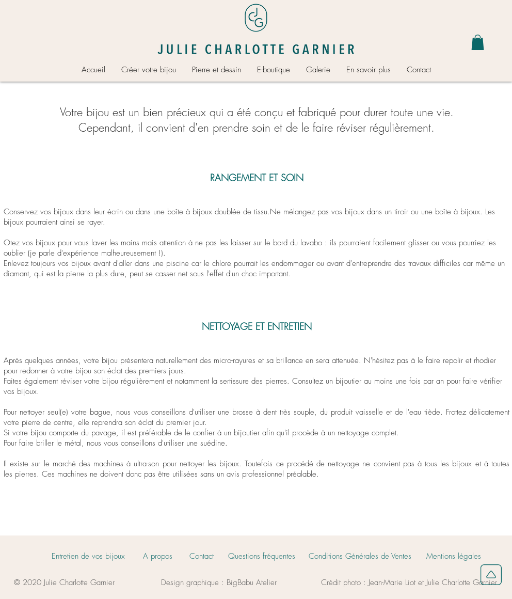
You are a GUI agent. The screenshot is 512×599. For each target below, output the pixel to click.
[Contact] (201, 556)
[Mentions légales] (453, 556)
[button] (477, 42)
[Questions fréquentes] (261, 556)
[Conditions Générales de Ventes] (360, 556)
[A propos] (157, 556)
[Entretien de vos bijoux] (88, 556)
